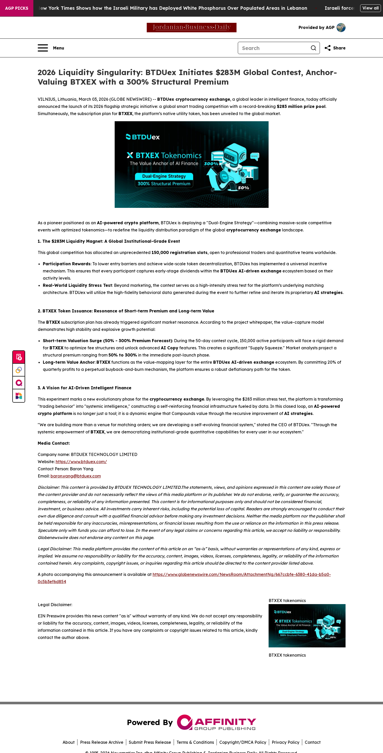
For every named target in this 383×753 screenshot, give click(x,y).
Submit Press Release (150, 742)
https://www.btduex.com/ (81, 461)
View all (370, 8)
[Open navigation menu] (51, 48)
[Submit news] (19, 357)
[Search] (272, 48)
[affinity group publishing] (19, 382)
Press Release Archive (101, 742)
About (69, 742)
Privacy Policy (285, 742)
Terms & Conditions (195, 742)
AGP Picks (16, 8)
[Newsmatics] (19, 395)
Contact (313, 742)
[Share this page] (335, 48)
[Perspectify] (19, 370)
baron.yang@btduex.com (76, 476)
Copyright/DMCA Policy (242, 742)
